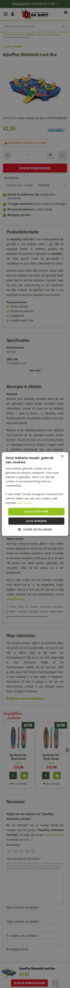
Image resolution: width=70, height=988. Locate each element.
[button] (35, 529)
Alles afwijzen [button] (36, 521)
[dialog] (35, 494)
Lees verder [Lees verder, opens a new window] (25, 503)
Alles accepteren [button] (36, 511)
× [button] (62, 456)
